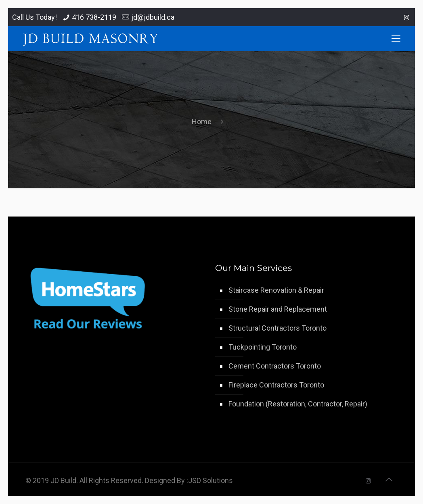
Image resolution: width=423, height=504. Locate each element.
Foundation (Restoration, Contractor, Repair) (297, 404)
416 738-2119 (94, 17)
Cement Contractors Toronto (274, 366)
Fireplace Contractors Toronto (276, 385)
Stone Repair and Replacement (277, 309)
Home (202, 121)
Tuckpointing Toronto (262, 347)
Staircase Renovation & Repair (276, 290)
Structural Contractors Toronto (277, 328)
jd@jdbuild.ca (152, 17)
